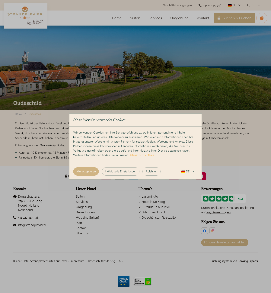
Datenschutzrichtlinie (141, 155)
